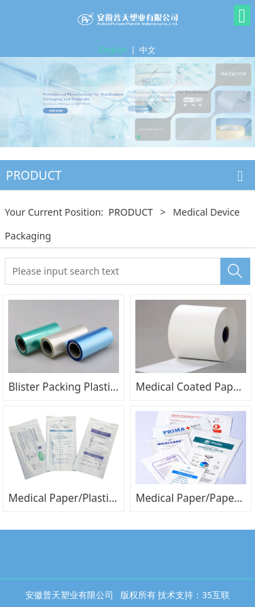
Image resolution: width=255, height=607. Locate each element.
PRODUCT (130, 211)
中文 (147, 50)
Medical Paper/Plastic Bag (71, 497)
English (113, 50)
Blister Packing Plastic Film (73, 386)
